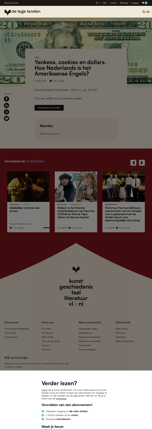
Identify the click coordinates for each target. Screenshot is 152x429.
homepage (61, 398)
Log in (45, 390)
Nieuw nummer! (11, 3)
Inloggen (135, 3)
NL (97, 3)
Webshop (124, 3)
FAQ (105, 3)
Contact (113, 3)
